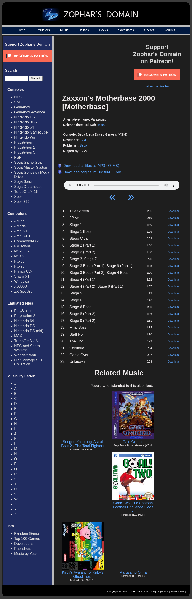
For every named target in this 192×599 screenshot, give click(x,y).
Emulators (42, 30)
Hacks (103, 30)
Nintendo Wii (24, 137)
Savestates (126, 30)
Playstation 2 (24, 147)
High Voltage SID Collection (28, 362)
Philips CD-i (23, 271)
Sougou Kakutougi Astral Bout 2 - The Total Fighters (82, 444)
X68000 (20, 286)
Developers (23, 544)
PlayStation (23, 311)
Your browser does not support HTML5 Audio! (121, 184)
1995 (101, 125)
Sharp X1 (21, 276)
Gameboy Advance (29, 112)
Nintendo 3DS (25, 122)
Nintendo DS (24, 117)
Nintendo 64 (24, 127)
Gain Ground (133, 442)
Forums (169, 30)
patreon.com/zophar (157, 86)
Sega (83, 145)
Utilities (84, 30)
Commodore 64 (26, 241)
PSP (17, 157)
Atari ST (20, 231)
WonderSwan (25, 355)
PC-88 (19, 261)
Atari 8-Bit (22, 236)
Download (173, 211)
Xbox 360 (22, 202)
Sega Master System (31, 167)
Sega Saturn (24, 182)
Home (21, 30)
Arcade (20, 226)
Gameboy (22, 107)
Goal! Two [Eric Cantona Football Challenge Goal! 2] (133, 507)
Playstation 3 (24, 152)
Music (64, 30)
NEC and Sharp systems (27, 348)
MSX (18, 336)
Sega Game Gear (28, 162)
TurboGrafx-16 (26, 192)
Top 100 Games (27, 539)
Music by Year (25, 554)
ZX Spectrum (24, 291)
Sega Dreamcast (27, 187)
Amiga (19, 221)
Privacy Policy (178, 591)
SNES (19, 102)
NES (18, 97)
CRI (83, 140)
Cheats (149, 30)
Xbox (18, 197)
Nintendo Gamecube (31, 132)
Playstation (23, 142)
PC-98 (19, 266)
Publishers (22, 549)
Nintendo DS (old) (28, 331)
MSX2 (19, 256)
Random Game (26, 534)
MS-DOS (21, 251)
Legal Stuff (162, 591)
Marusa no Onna (133, 572)
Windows (21, 281)
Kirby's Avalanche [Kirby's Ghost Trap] (83, 574)
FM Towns (22, 246)
